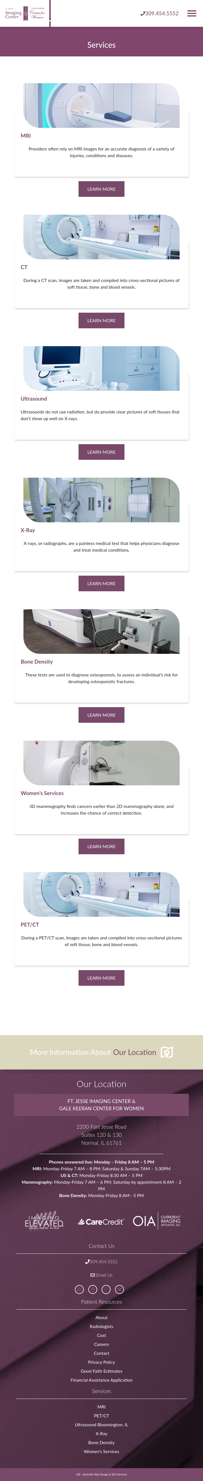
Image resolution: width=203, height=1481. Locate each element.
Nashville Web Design (95, 1474)
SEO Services (119, 1474)
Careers (101, 1344)
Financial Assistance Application (101, 1379)
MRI (101, 1406)
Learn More (101, 189)
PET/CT (101, 1415)
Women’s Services (101, 1451)
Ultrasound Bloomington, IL (101, 1424)
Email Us (101, 1274)
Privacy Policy (101, 1362)
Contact (101, 1353)
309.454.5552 (101, 1261)
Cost (101, 1335)
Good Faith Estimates (101, 1371)
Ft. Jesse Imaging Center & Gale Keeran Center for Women (101, 1104)
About (102, 1317)
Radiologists (101, 1326)
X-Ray (101, 1433)
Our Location (134, 1051)
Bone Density (101, 1442)
